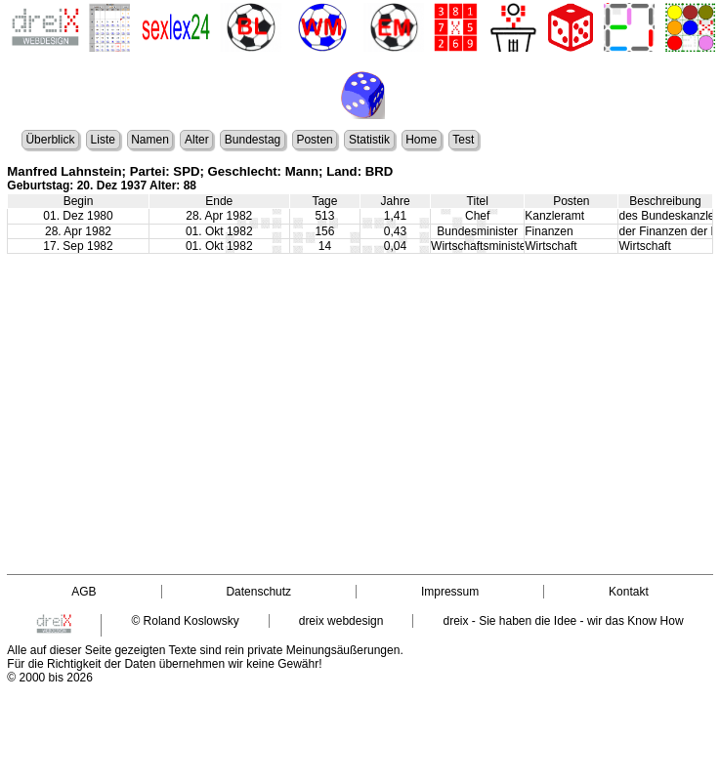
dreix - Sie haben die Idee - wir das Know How (563, 621)
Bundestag (252, 139)
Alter (197, 139)
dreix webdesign (341, 621)
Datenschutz (258, 591)
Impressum (450, 591)
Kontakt (629, 591)
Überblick (49, 139)
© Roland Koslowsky (184, 621)
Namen (150, 139)
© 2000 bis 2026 (50, 677)
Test (463, 139)
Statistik (369, 139)
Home (421, 139)
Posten (314, 139)
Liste (103, 139)
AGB (83, 591)
